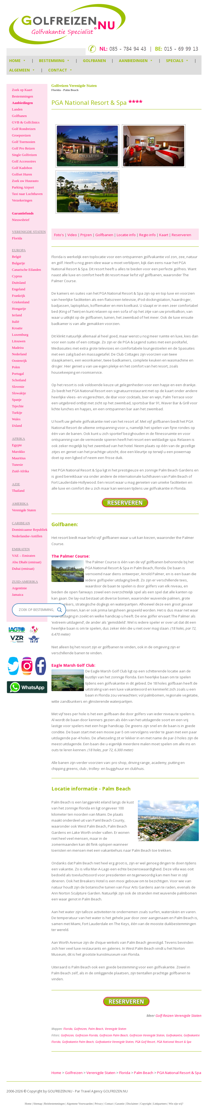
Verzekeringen (22, 200)
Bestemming (54, 60)
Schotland (19, 380)
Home (28, 1103)
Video (72, 234)
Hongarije (19, 309)
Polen (16, 367)
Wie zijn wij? (176, 1103)
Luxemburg (20, 335)
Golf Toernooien (23, 142)
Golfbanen (94, 60)
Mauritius (19, 458)
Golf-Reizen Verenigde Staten (178, 1015)
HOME (17, 60)
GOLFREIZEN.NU (115, 1091)
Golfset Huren (22, 174)
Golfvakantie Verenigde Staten (114, 1042)
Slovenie (18, 387)
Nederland (19, 354)
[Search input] (36, 610)
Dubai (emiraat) (23, 569)
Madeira (18, 348)
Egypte (17, 445)
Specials (177, 60)
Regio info (147, 234)
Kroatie (17, 328)
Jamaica (17, 595)
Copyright (145, 1103)
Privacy (99, 1103)
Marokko (18, 452)
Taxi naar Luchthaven (27, 194)
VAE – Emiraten (23, 556)
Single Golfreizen (24, 155)
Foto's (59, 234)
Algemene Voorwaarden (80, 1103)
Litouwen (18, 341)
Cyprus (17, 276)
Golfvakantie (174, 1035)
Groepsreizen (21, 135)
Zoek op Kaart (22, 90)
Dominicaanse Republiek (29, 530)
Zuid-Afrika (20, 471)
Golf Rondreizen (23, 129)
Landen (17, 109)
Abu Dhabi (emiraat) (26, 562)
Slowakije (19, 393)
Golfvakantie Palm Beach (78, 1042)
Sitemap (37, 1103)
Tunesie (17, 465)
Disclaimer (132, 1103)
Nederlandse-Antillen (27, 536)
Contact (60, 70)
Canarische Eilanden (26, 270)
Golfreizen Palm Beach (113, 1035)
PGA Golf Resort (145, 1042)
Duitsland (19, 283)
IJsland (17, 426)
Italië (15, 322)
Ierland (17, 315)
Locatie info (126, 234)
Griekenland (20, 302)
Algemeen (22, 70)
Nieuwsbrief (20, 220)
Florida (67, 1029)
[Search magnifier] (59, 610)
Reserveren (181, 234)
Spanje (16, 400)
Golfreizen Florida (86, 1035)
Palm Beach (95, 1029)
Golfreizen (80, 1029)
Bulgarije (18, 263)
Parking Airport (23, 187)
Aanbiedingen (136, 60)
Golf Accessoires (24, 161)
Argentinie (19, 588)
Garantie (119, 1103)
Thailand (18, 491)
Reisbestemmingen (54, 1103)
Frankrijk (18, 296)
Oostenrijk (19, 361)
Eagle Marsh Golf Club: (73, 665)
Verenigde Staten (115, 1029)
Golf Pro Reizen (23, 148)
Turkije (17, 413)
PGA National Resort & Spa (174, 1042)
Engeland (18, 289)
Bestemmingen (22, 96)
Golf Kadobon (22, 168)
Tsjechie (18, 406)
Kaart (163, 234)
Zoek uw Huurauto (25, 181)
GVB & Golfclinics (26, 122)
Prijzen (86, 234)
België (16, 257)
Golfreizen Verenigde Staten (146, 1035)
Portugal (18, 374)
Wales (16, 419)
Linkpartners (160, 1103)
